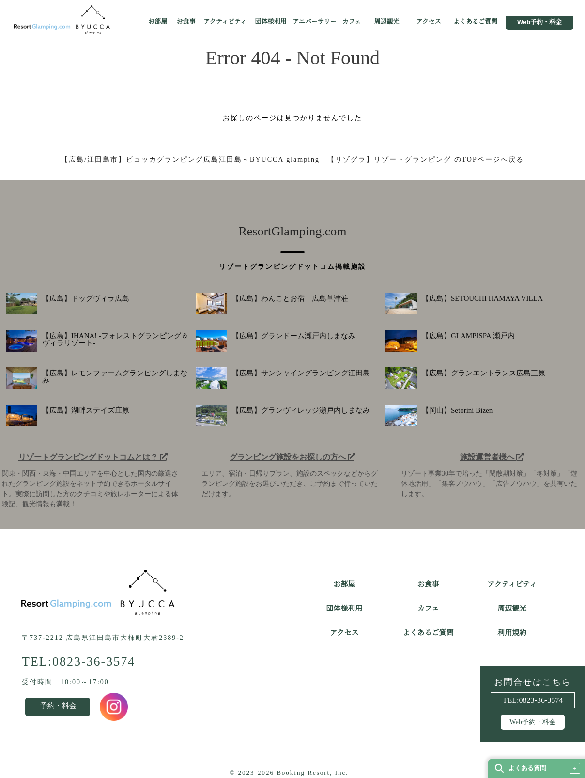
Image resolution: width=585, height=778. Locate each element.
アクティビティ (224, 21)
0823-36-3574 (541, 700)
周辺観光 (386, 21)
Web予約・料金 (539, 22)
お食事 (185, 21)
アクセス (428, 21)
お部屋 (157, 21)
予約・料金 (58, 706)
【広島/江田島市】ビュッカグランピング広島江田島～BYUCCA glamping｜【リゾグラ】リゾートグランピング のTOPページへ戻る (292, 159)
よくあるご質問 (475, 21)
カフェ (351, 21)
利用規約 (511, 633)
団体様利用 (270, 21)
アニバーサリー (314, 21)
